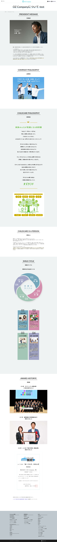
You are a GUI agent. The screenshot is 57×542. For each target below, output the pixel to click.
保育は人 (11, 528)
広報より (39, 519)
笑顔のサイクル (12, 529)
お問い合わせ (43, 540)
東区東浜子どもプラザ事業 (13, 519)
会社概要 (11, 534)
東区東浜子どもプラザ (41, 536)
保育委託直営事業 (12, 517)
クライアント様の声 (41, 517)
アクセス (11, 535)
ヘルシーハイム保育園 (27, 523)
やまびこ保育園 (40, 533)
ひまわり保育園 (40, 529)
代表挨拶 (11, 525)
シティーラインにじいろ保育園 (28, 519)
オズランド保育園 (26, 517)
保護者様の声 (40, 518)
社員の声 (39, 523)
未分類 (39, 522)
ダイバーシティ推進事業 (13, 522)
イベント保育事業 (12, 518)
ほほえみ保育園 (26, 522)
